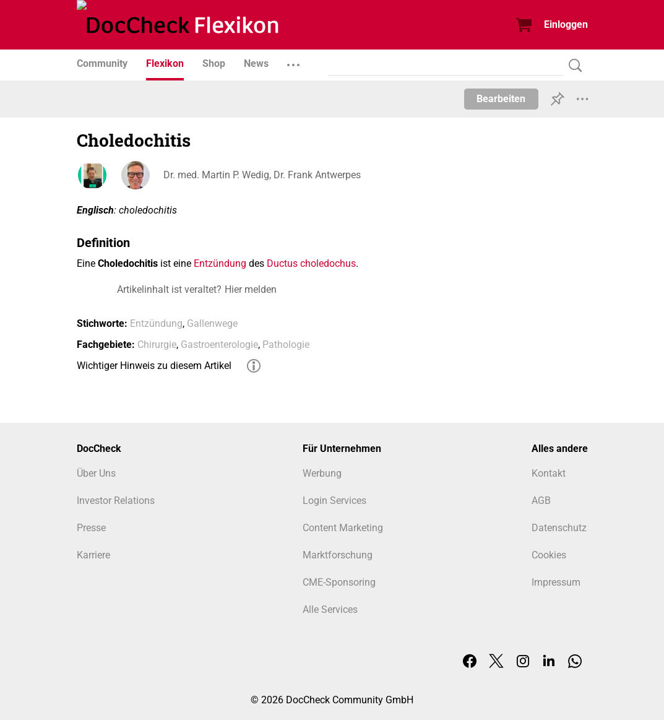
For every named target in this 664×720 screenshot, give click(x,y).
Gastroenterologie (219, 344)
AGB (541, 500)
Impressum (556, 582)
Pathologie (285, 344)
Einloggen (566, 24)
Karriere (93, 555)
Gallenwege (212, 323)
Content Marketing (343, 528)
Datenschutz (559, 528)
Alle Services (330, 609)
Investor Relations (116, 500)
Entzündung (220, 263)
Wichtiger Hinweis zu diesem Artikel (154, 365)
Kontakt (549, 473)
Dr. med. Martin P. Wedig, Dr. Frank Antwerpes (262, 175)
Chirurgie (156, 344)
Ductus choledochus (311, 263)
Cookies (549, 555)
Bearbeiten (500, 99)
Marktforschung (338, 555)
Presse (91, 528)
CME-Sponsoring (339, 582)
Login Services (334, 500)
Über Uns (96, 473)
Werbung (322, 473)
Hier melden (251, 289)
